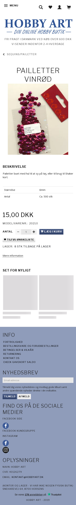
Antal (8, 231)
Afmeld (24, 396)
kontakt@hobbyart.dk (28, 477)
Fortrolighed (13, 342)
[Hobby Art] (38, 26)
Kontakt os (11, 358)
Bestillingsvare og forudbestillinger (31, 346)
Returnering (12, 354)
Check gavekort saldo (19, 362)
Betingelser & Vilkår (18, 350)
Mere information (13, 255)
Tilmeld (10, 396)
